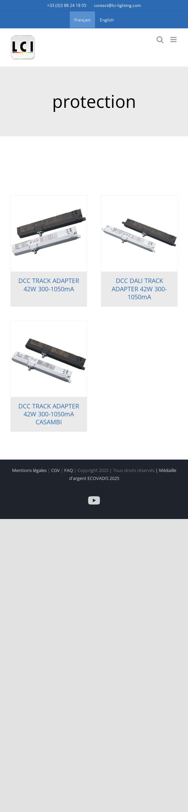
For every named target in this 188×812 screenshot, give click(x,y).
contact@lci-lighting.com (117, 5)
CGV (56, 470)
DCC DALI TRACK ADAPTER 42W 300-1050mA (139, 288)
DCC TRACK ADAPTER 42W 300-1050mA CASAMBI (48, 414)
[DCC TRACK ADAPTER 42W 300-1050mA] (49, 234)
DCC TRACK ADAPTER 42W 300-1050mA (48, 284)
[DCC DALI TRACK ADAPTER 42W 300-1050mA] (139, 234)
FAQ (69, 470)
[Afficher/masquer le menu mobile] (174, 39)
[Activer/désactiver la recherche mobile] (160, 39)
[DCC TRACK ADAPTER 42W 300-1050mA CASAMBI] (49, 359)
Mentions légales (30, 470)
